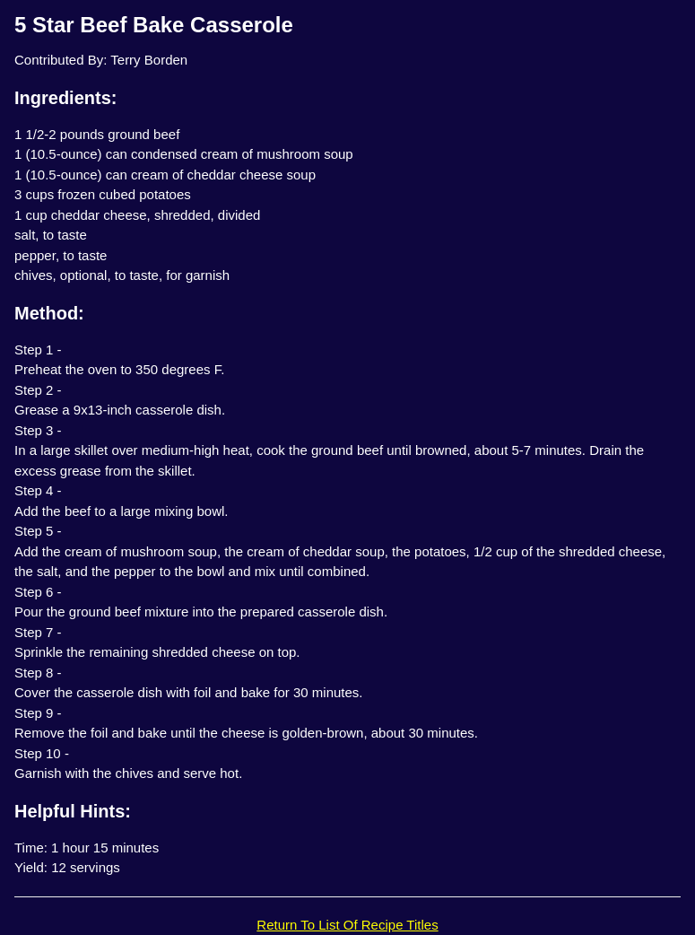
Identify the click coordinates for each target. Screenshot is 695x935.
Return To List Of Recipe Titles (347, 924)
